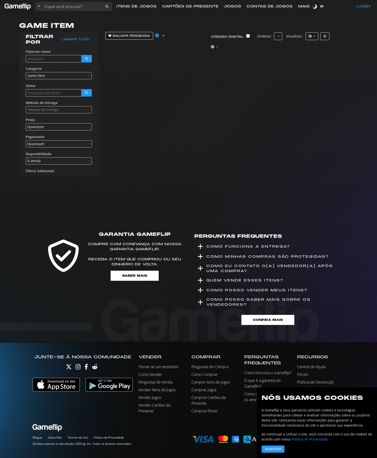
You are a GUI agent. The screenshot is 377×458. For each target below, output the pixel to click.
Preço (30, 119)
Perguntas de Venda (155, 382)
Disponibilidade (38, 154)
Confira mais (268, 320)
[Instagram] (78, 368)
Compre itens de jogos (210, 382)
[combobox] (59, 75)
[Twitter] (69, 368)
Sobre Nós (55, 437)
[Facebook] (86, 368)
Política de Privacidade (109, 437)
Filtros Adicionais (40, 171)
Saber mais (134, 275)
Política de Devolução (315, 382)
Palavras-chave (38, 51)
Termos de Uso (78, 437)
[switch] (315, 6)
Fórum (302, 374)
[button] (107, 6)
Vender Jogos (149, 397)
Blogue (37, 437)
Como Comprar (204, 374)
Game (30, 85)
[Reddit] (95, 368)
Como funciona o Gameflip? (267, 372)
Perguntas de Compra (209, 366)
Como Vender (150, 374)
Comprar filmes (204, 411)
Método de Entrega (41, 102)
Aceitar (273, 449)
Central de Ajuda (311, 366)
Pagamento (35, 136)
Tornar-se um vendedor (158, 366)
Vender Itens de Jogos (157, 389)
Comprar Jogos (203, 389)
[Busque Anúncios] (72, 6)
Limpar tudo (76, 39)
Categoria (34, 68)
